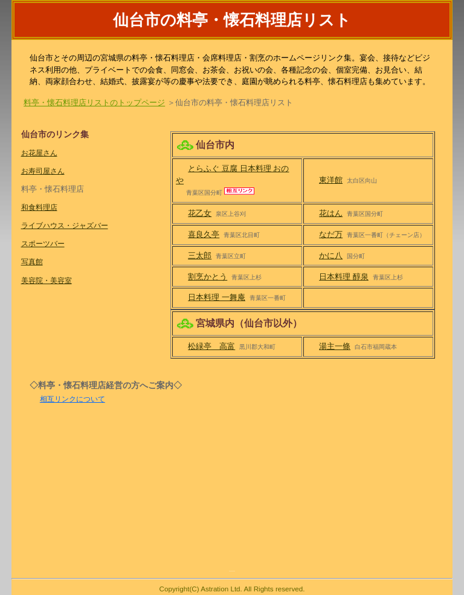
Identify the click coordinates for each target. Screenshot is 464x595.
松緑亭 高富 (211, 346)
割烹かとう (207, 276)
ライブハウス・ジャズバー (64, 225)
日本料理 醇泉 (344, 276)
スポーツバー (43, 243)
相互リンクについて (72, 399)
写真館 (32, 261)
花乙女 (199, 213)
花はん (331, 213)
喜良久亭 (203, 234)
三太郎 (199, 255)
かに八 (331, 255)
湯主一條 (334, 346)
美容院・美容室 (46, 280)
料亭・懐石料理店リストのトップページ (94, 102)
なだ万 (331, 234)
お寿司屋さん (43, 171)
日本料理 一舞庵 (216, 297)
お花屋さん (39, 153)
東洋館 (331, 179)
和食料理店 (39, 207)
